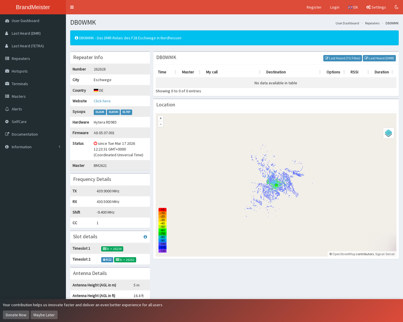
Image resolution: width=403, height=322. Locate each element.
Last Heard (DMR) (379, 58)
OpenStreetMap (343, 254)
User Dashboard (347, 23)
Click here (102, 101)
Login (334, 7)
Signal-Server (385, 254)
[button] (72, 7)
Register (314, 7)
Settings (376, 7)
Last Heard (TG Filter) (342, 58)
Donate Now (16, 314)
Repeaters (372, 23)
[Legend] (388, 133)
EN (353, 7)
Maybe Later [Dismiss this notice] (44, 314)
